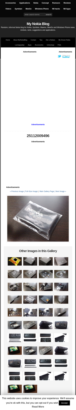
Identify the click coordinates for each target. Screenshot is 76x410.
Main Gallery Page (46, 191)
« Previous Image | (17, 191)
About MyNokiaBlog (20, 40)
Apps (29, 45)
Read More (38, 406)
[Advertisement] (32, 85)
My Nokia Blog (38, 24)
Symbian (18, 9)
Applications (24, 3)
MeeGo (29, 9)
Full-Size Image (31, 191)
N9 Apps (67, 9)
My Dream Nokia (64, 40)
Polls (59, 45)
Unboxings (50, 45)
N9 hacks (56, 9)
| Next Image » (60, 191)
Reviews (67, 3)
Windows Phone (42, 9)
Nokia (35, 3)
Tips (40, 40)
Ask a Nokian (50, 40)
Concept (45, 3)
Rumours (56, 3)
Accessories (10, 3)
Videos (8, 9)
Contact (33, 40)
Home (8, 40)
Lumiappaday (19, 45)
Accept (64, 403)
